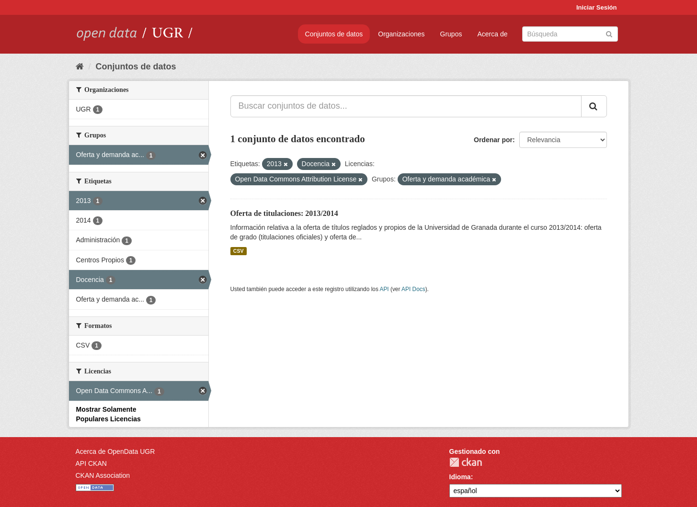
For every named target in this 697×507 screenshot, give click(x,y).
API (383, 289)
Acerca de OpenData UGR (115, 451)
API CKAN (91, 463)
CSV (238, 251)
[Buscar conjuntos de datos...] (406, 106)
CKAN (465, 462)
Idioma (460, 477)
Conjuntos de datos (334, 34)
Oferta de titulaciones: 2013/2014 (284, 213)
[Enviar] (609, 33)
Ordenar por (493, 140)
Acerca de (492, 34)
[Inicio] (80, 66)
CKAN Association (103, 475)
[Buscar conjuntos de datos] (570, 34)
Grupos (451, 34)
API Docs (413, 289)
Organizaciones (401, 34)
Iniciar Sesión (596, 7)
